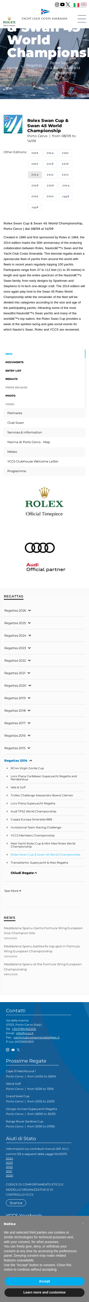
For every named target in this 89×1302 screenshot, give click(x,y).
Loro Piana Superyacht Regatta (33, 803)
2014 (35, 174)
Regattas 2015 (14, 748)
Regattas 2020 (15, 685)
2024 (50, 153)
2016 (65, 163)
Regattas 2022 (15, 660)
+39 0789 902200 (24, 1029)
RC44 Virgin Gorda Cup (27, 768)
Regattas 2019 (15, 698)
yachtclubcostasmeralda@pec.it (37, 1037)
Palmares (14, 413)
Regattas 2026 (15, 610)
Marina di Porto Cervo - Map (28, 442)
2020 (35, 163)
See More (12, 891)
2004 (66, 185)
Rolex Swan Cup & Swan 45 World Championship (45, 854)
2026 (35, 153)
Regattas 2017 (15, 723)
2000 (50, 196)
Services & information (24, 432)
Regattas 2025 (15, 623)
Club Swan (15, 422)
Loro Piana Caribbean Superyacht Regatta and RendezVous (44, 778)
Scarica (16, 1203)
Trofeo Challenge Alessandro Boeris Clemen (42, 795)
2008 (35, 185)
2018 (50, 163)
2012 (50, 174)
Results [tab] (11, 379)
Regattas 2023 (15, 648)
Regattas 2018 (15, 710)
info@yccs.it (24, 1033)
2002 (35, 196)
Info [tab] (8, 354)
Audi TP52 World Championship (33, 811)
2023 (9, 1162)
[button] (83, 1223)
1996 (35, 207)
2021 (9, 1171)
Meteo (12, 452)
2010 (65, 174)
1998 (65, 196)
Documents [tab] (14, 362)
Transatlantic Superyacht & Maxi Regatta (39, 862)
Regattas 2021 (14, 673)
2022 (65, 153)
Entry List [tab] (13, 370)
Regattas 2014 (15, 760)
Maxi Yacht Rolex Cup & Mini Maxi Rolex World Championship (43, 845)
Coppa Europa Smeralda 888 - (32, 819)
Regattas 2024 (15, 635)
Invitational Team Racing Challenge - (37, 827)
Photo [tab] (10, 395)
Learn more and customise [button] (44, 1292)
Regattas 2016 (15, 735)
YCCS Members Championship (33, 835)
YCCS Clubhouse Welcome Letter (32, 461)
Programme (16, 471)
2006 (50, 185)
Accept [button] (44, 1281)
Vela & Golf (18, 787)
